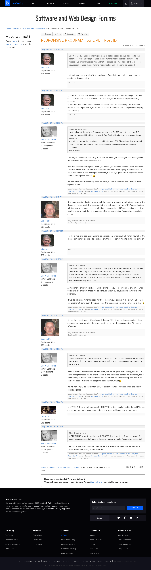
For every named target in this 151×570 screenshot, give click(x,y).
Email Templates (124, 540)
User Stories (94, 553)
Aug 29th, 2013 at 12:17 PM (52, 231)
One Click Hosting (68, 540)
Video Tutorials (96, 540)
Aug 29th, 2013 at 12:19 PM (52, 259)
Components (123, 549)
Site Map (108, 561)
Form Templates (124, 544)
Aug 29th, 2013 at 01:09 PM (52, 402)
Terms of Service (96, 565)
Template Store (124, 530)
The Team (9, 535)
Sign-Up (135, 508)
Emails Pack (37, 535)
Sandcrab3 (46, 221)
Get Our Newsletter (12, 544)
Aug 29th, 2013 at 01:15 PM (52, 427)
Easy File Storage (68, 544)
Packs (34, 3)
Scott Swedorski (48, 139)
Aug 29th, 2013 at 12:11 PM (52, 197)
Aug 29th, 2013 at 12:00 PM (52, 91)
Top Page (18, 561)
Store (97, 3)
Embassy (93, 544)
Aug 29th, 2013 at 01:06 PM (52, 349)
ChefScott (45, 416)
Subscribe (70, 34)
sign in (15, 41)
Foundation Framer (74, 191)
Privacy (100, 561)
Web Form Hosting (68, 549)
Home (8, 29)
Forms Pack (37, 540)
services (51, 506)
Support (82, 3)
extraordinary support (59, 509)
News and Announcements (33, 29)
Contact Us (9, 549)
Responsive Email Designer (128, 189)
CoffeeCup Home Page (32, 561)
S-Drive (64, 535)
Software (50, 3)
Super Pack (37, 544)
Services (65, 530)
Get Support (75, 561)
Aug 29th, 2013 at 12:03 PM (52, 123)
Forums (16, 29)
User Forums (94, 549)
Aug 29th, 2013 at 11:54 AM (52, 50)
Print (58, 34)
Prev (127, 45)
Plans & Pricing (67, 553)
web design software (35, 506)
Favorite (82, 34)
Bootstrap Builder (97, 191)
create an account (14, 44)
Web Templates (124, 535)
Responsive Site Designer (109, 189)
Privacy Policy (83, 565)
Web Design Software (61, 561)
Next (141, 45)
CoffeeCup (9, 530)
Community (95, 530)
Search (47, 34)
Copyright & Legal (88, 561)
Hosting (66, 3)
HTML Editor (114, 3)
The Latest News (11, 540)
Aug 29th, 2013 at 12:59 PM (52, 315)
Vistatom (45, 68)
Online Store (47, 561)
